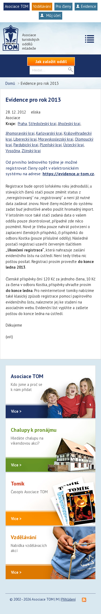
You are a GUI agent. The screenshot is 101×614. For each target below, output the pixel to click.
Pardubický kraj (25, 144)
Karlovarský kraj (49, 133)
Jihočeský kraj (69, 123)
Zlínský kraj (31, 150)
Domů (10, 83)
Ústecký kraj (73, 144)
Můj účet (50, 15)
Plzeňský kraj (51, 144)
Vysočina (13, 150)
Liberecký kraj (25, 139)
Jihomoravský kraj (20, 133)
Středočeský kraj (42, 123)
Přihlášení (68, 599)
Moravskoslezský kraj (55, 139)
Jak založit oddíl (51, 61)
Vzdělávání (42, 6)
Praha (22, 123)
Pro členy (63, 6)
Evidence (86, 6)
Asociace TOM (16, 6)
